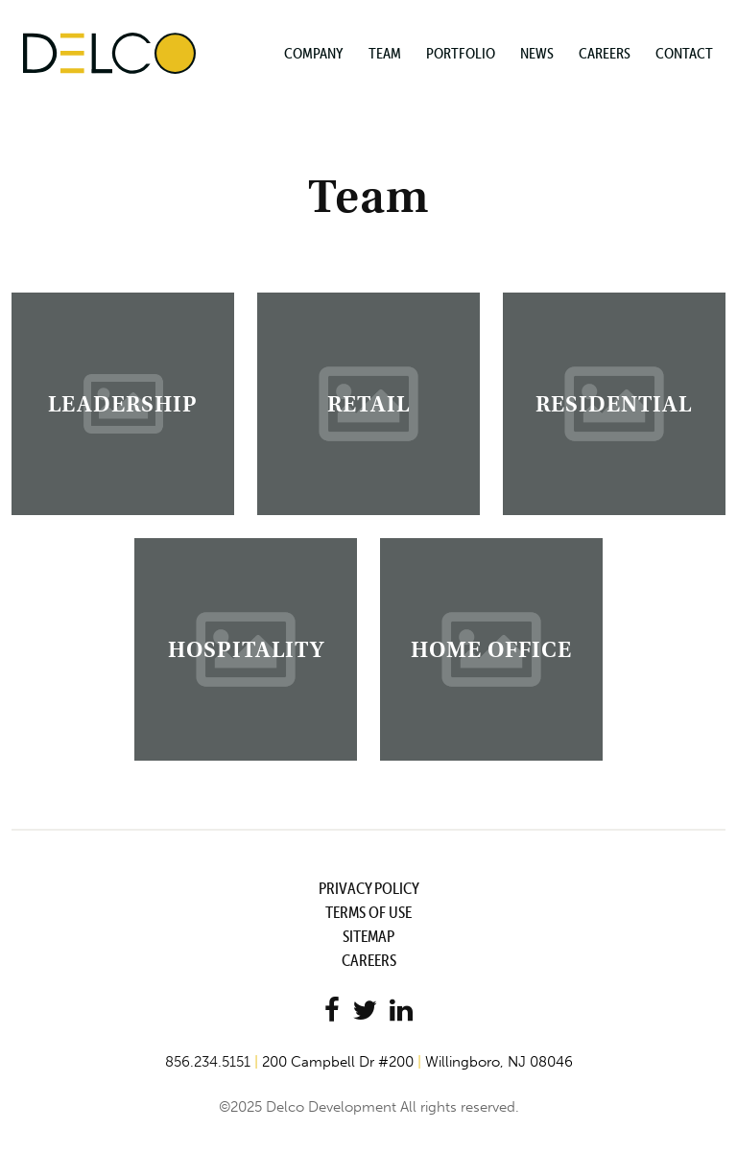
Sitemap (368, 936)
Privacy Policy (369, 888)
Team (384, 52)
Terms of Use (368, 912)
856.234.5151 (207, 1061)
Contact (684, 52)
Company (314, 52)
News (537, 52)
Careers (604, 52)
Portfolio (460, 52)
